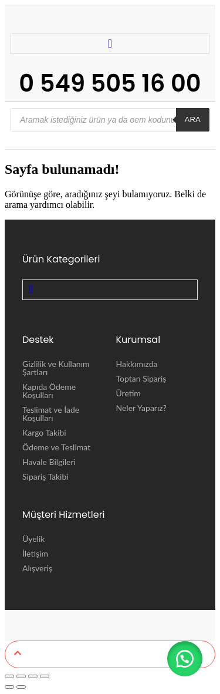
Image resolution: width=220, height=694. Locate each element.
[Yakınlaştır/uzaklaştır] (9, 676)
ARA (193, 119)
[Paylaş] (33, 676)
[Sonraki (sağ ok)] (21, 687)
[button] (184, 658)
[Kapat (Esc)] (44, 676)
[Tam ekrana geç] (21, 676)
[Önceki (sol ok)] (9, 687)
